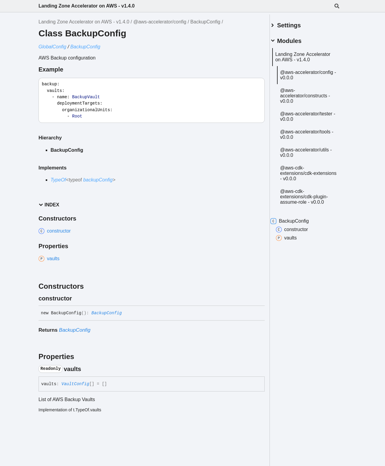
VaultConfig (75, 384)
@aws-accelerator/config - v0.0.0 (307, 81)
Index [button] (48, 204)
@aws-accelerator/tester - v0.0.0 (307, 128)
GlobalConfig (52, 46)
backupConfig (98, 179)
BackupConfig (205, 21)
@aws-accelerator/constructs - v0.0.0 (310, 104)
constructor (299, 249)
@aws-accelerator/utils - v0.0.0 (311, 171)
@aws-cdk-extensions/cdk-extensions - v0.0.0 (307, 192)
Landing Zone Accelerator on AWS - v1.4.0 (86, 5)
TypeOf (58, 179)
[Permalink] (77, 298)
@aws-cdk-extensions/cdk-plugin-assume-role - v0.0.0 (311, 216)
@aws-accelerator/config (159, 21)
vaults (293, 257)
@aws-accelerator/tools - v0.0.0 (306, 151)
